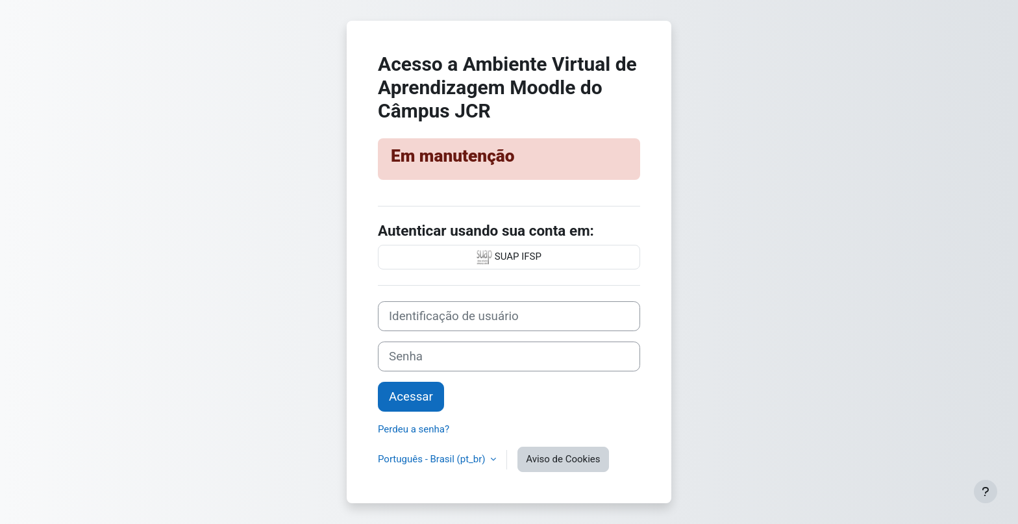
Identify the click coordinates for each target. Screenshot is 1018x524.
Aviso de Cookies (563, 459)
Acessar (411, 397)
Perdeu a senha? (413, 429)
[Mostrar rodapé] (985, 491)
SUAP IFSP (509, 257)
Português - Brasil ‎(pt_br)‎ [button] (433, 459)
